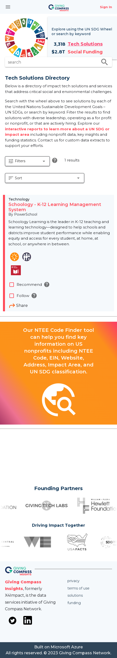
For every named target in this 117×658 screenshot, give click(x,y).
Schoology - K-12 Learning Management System (54, 207)
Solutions (75, 595)
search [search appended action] (104, 62)
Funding (74, 603)
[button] (27, 161)
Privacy (73, 581)
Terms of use (78, 588)
